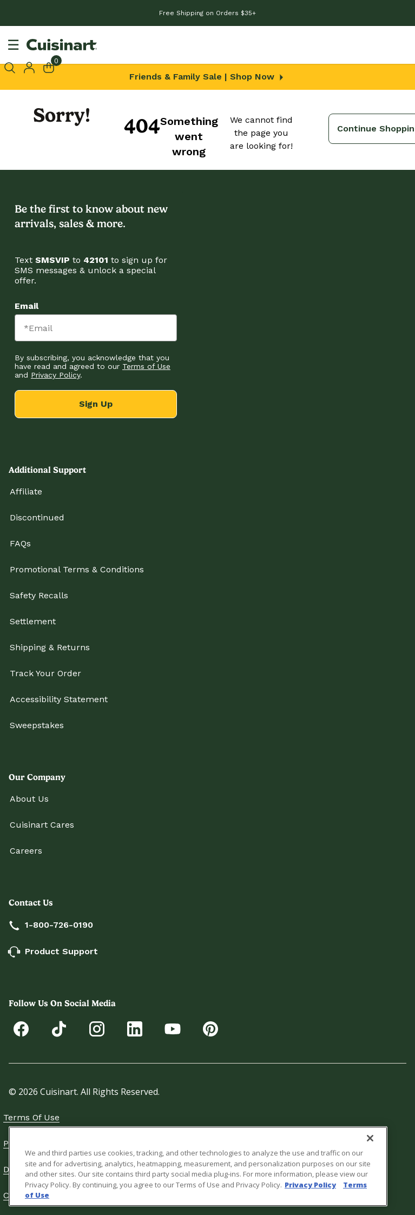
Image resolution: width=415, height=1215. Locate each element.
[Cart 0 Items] (55, 66)
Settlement (33, 621)
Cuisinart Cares (42, 825)
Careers (26, 851)
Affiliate (26, 491)
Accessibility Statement (59, 699)
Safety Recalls (39, 595)
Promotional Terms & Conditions (77, 569)
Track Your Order (45, 673)
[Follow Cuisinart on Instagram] (96, 1028)
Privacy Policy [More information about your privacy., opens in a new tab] (310, 1185)
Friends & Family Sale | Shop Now (207, 76)
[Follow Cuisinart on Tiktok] (59, 1028)
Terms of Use (31, 1117)
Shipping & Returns (50, 647)
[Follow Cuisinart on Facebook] (21, 1028)
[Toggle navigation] (13, 44)
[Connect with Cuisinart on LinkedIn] (134, 1028)
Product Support (54, 951)
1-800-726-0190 (51, 925)
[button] (29, 66)
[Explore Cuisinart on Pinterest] (210, 1028)
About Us (29, 799)
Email (26, 306)
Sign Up (96, 404)
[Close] (370, 1138)
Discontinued (37, 517)
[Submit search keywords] (11, 68)
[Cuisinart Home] (62, 44)
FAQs (20, 543)
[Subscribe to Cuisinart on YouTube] (172, 1028)
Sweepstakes (37, 725)
